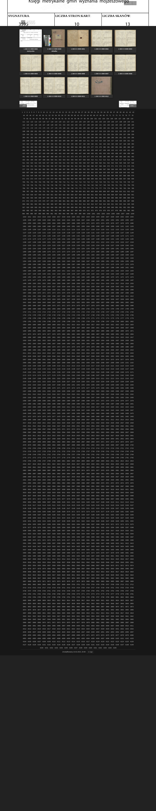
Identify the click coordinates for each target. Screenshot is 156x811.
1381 (29, 267)
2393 (93, 404)
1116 (83, 229)
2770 (24, 458)
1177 (44, 239)
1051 (102, 220)
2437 (83, 410)
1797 (107, 321)
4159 (85, 648)
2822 (53, 464)
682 (64, 179)
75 (123, 115)
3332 (73, 534)
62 (81, 115)
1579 (83, 293)
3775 (102, 594)
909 (64, 204)
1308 (122, 255)
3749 (88, 591)
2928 (122, 477)
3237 (58, 521)
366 (80, 147)
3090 (127, 499)
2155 (53, 372)
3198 (93, 515)
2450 (34, 413)
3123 (63, 505)
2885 (24, 473)
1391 (78, 267)
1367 (73, 264)
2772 (34, 458)
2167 (112, 372)
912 (76, 204)
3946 (39, 619)
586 (60, 169)
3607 (68, 572)
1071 (88, 223)
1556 (83, 290)
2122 (117, 366)
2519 (34, 423)
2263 (132, 385)
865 (112, 198)
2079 (132, 359)
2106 (39, 366)
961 (48, 210)
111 (23, 122)
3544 (97, 562)
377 (92, 147)
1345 (78, 261)
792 (48, 191)
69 (104, 115)
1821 (112, 324)
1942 (29, 343)
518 (124, 160)
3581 (53, 568)
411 (116, 150)
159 (92, 125)
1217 (127, 242)
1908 (88, 337)
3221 (93, 518)
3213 (53, 518)
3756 (122, 591)
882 (68, 201)
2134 (63, 369)
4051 (102, 632)
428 (44, 153)
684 (72, 179)
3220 (88, 518)
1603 (88, 296)
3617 (117, 572)
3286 (73, 527)
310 (84, 141)
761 (40, 188)
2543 (39, 426)
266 (48, 137)
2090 (73, 363)
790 (40, 191)
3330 (63, 534)
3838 (73, 603)
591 (80, 169)
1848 (132, 328)
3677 (73, 581)
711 (68, 182)
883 (72, 201)
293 (128, 137)
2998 (127, 486)
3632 (78, 575)
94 (72, 119)
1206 (73, 242)
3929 (68, 616)
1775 (112, 318)
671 (23, 179)
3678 (78, 581)
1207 (78, 242)
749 (108, 185)
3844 (102, 603)
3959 (102, 619)
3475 (97, 553)
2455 (58, 413)
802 (88, 191)
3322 (24, 534)
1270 (49, 252)
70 (107, 115)
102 (99, 119)
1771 (93, 318)
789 (36, 191)
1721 (78, 312)
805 (100, 191)
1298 (73, 255)
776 (96, 188)
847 (44, 198)
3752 (102, 591)
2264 (24, 388)
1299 (78, 255)
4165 (114, 648)
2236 (112, 381)
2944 (88, 480)
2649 (107, 439)
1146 (117, 233)
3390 (132, 540)
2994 (107, 486)
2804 (78, 461)
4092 (78, 638)
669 (128, 176)
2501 (58, 420)
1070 (83, 223)
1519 (127, 283)
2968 (93, 483)
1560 (102, 290)
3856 (49, 607)
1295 (58, 255)
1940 (132, 340)
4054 (117, 632)
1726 (102, 312)
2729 (49, 451)
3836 (63, 603)
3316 (107, 530)
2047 (88, 356)
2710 (68, 448)
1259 (107, 248)
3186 (34, 515)
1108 (44, 229)
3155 (107, 508)
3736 (24, 591)
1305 (107, 255)
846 (40, 198)
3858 (58, 607)
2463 (97, 413)
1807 (44, 324)
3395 (44, 543)
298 (36, 141)
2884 (132, 470)
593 (88, 169)
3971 (49, 622)
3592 (107, 568)
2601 (97, 432)
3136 (127, 505)
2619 (73, 435)
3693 (39, 584)
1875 (39, 334)
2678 (24, 445)
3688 (127, 581)
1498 (24, 283)
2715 (93, 448)
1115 (78, 229)
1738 (49, 315)
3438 (29, 550)
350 (132, 144)
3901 (44, 613)
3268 (97, 524)
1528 (58, 286)
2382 (39, 404)
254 (112, 134)
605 (23, 172)
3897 (24, 613)
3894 (122, 610)
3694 (44, 584)
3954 (78, 619)
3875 (29, 610)
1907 (83, 337)
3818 (88, 600)
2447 (132, 410)
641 (128, 172)
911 (72, 204)
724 (120, 182)
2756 (68, 454)
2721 (122, 448)
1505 (58, 283)
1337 (39, 261)
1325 (93, 258)
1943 (34, 343)
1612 (132, 296)
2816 (24, 464)
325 (32, 144)
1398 (112, 267)
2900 (97, 473)
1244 (34, 248)
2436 (78, 410)
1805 (34, 324)
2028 (107, 353)
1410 (58, 271)
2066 (68, 359)
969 (80, 210)
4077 (117, 635)
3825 (122, 600)
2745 (127, 451)
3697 (58, 584)
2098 (112, 363)
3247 (107, 521)
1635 (107, 299)
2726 (34, 451)
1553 (68, 290)
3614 (102, 572)
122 (68, 122)
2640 (63, 439)
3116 (29, 505)
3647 (39, 578)
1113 (68, 229)
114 (36, 122)
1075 (107, 223)
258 (128, 134)
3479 (117, 553)
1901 (53, 337)
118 (52, 122)
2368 (83, 401)
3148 (73, 508)
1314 (39, 258)
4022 (73, 629)
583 (48, 169)
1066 (63, 223)
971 (88, 210)
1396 (102, 267)
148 (48, 125)
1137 (73, 233)
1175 (34, 239)
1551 (58, 290)
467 (48, 157)
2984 (58, 486)
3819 (93, 600)
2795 (34, 461)
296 (28, 141)
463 (32, 157)
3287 (78, 527)
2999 (132, 486)
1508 (73, 283)
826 (72, 195)
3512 (53, 559)
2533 (102, 423)
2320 (73, 394)
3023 (24, 492)
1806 (39, 324)
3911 (93, 613)
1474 (132, 277)
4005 (102, 626)
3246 (102, 521)
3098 (53, 502)
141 (132, 122)
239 (52, 134)
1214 (112, 242)
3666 (132, 578)
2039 (49, 356)
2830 (93, 464)
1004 (108, 214)
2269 (49, 388)
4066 (63, 635)
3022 (132, 489)
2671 (102, 442)
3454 (107, 550)
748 (104, 185)
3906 (68, 613)
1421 (112, 271)
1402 (132, 267)
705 (44, 182)
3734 (127, 588)
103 (103, 119)
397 (60, 150)
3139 (29, 508)
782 (120, 188)
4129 (34, 645)
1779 (132, 318)
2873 (78, 470)
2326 (102, 394)
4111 (58, 641)
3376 (63, 540)
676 (40, 179)
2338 (49, 397)
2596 (73, 432)
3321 (132, 530)
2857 (112, 467)
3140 (34, 508)
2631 (132, 435)
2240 (132, 381)
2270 (53, 388)
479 (96, 157)
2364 (63, 401)
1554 (73, 290)
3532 (39, 562)
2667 (83, 442)
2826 (73, 464)
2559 (117, 426)
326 (36, 144)
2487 (102, 416)
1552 (63, 290)
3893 (117, 610)
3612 (93, 572)
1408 (49, 271)
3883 (68, 610)
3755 (117, 591)
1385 (49, 267)
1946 (49, 343)
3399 (63, 543)
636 (108, 172)
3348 (39, 537)
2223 (49, 381)
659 (88, 176)
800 (80, 191)
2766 (117, 454)
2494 (24, 420)
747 (100, 185)
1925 (58, 340)
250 (96, 134)
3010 (73, 489)
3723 (73, 588)
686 (80, 179)
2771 (29, 458)
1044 (68, 220)
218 (100, 131)
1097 (102, 226)
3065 (117, 496)
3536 (58, 562)
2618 (68, 435)
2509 (97, 420)
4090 (68, 638)
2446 (127, 410)
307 (72, 141)
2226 (63, 381)
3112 (122, 502)
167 (124, 125)
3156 (112, 508)
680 (56, 179)
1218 (132, 242)
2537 (122, 423)
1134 (58, 233)
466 (44, 157)
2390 (78, 404)
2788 (112, 458)
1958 (107, 343)
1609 (117, 296)
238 (48, 134)
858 (84, 198)
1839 (88, 328)
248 (88, 134)
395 (52, 150)
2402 (24, 407)
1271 (53, 252)
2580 (107, 429)
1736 (39, 315)
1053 (112, 220)
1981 (102, 347)
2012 (29, 353)
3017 (107, 489)
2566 (39, 429)
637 (112, 172)
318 (116, 141)
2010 (132, 350)
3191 (58, 515)
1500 (34, 283)
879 (56, 201)
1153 (39, 236)
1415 (83, 271)
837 (116, 195)
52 (49, 115)
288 (108, 137)
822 (56, 195)
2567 (44, 429)
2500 (53, 420)
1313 (34, 258)
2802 (68, 461)
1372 (97, 264)
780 (112, 188)
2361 (49, 401)
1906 (78, 337)
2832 (102, 464)
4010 (127, 626)
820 (48, 195)
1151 (29, 236)
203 (44, 131)
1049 (93, 220)
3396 (49, 543)
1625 (58, 299)
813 (132, 191)
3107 (97, 502)
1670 (53, 305)
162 (104, 125)
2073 (102, 359)
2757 (73, 454)
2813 (122, 461)
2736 (83, 451)
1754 (122, 315)
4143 (102, 645)
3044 (127, 492)
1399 (117, 267)
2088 (63, 363)
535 (80, 163)
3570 (112, 565)
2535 (112, 423)
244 (72, 134)
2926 (112, 477)
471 (64, 157)
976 (108, 210)
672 (28, 179)
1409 (53, 271)
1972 (58, 347)
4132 (49, 645)
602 (124, 169)
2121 (112, 366)
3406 (97, 543)
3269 (102, 524)
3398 (58, 543)
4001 (83, 626)
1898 (39, 337)
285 (96, 137)
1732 (132, 312)
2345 (83, 397)
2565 (34, 429)
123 (72, 122)
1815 (83, 324)
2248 (58, 385)
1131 (44, 233)
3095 (39, 502)
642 (132, 172)
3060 (93, 496)
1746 (83, 315)
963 (56, 210)
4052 (107, 632)
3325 (39, 534)
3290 (93, 527)
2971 (107, 483)
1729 (117, 312)
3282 (53, 527)
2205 (73, 378)
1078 (122, 223)
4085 (44, 638)
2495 (29, 420)
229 (23, 134)
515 (112, 160)
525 (40, 163)
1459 (63, 277)
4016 (44, 629)
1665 (29, 305)
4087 (53, 638)
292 (124, 137)
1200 (44, 242)
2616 (58, 435)
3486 (39, 556)
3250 (122, 521)
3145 (58, 508)
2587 (29, 432)
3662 (112, 578)
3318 (117, 530)
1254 (83, 248)
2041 (58, 356)
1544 (24, 290)
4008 (117, 626)
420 (124, 150)
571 (112, 166)
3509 (39, 559)
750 (112, 185)
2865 (39, 470)
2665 (73, 442)
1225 (53, 245)
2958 (44, 483)
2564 (29, 429)
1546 (34, 290)
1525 (44, 286)
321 (128, 141)
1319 (63, 258)
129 (84, 122)
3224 (107, 518)
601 (120, 169)
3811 (53, 600)
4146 (117, 645)
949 (112, 207)
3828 (24, 603)
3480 (122, 553)
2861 (132, 467)
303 (56, 141)
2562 (132, 426)
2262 (127, 385)
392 (40, 150)
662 (100, 176)
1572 (49, 293)
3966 (24, 622)
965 (64, 210)
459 (128, 153)
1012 (34, 217)
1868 (117, 331)
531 (64, 163)
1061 (39, 223)
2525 (63, 423)
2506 (83, 420)
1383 (39, 267)
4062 (44, 635)
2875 (88, 470)
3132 (107, 505)
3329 (58, 534)
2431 (53, 410)
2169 (122, 372)
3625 (44, 575)
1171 (127, 236)
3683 (102, 581)
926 (132, 204)
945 (96, 207)
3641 (122, 575)
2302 (97, 391)
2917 (68, 477)
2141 (97, 369)
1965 (29, 347)
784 (128, 188)
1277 (83, 252)
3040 (107, 492)
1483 (63, 280)
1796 (102, 321)
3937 (107, 616)
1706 (117, 309)
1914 (117, 337)
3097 (49, 502)
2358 (34, 401)
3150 (83, 508)
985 (27, 214)
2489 (112, 416)
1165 (97, 236)
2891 (53, 473)
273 (76, 137)
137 (116, 122)
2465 (107, 413)
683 (68, 179)
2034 (24, 356)
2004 (102, 350)
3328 (53, 534)
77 (129, 115)
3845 (107, 603)
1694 (58, 309)
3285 (68, 527)
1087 (53, 226)
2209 (93, 378)
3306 (58, 530)
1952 (78, 343)
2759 (83, 454)
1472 (122, 277)
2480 (68, 416)
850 (56, 198)
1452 (29, 277)
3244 (93, 521)
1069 (78, 223)
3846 (112, 603)
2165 (102, 372)
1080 (132, 223)
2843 (44, 467)
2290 (39, 391)
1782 (34, 321)
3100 (63, 502)
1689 (34, 309)
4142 (97, 645)
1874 (34, 334)
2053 (117, 356)
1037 (34, 220)
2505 (78, 420)
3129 (93, 505)
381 (108, 147)
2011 (24, 353)
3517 (78, 559)
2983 (53, 486)
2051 (107, 356)
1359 (34, 264)
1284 (117, 252)
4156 (71, 648)
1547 (39, 290)
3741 (49, 591)
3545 (102, 562)
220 (108, 131)
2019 (63, 353)
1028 (112, 217)
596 (100, 169)
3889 (97, 610)
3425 (78, 546)
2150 (29, 372)
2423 (127, 407)
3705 (97, 584)
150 (56, 125)
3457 (122, 550)
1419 (102, 271)
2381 (34, 404)
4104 (24, 641)
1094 (88, 226)
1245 (39, 248)
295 (23, 141)
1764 (58, 318)
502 (60, 160)
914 (84, 204)
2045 (78, 356)
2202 (58, 378)
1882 (73, 334)
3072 (39, 499)
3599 (29, 572)
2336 (39, 397)
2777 (58, 458)
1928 (73, 340)
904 (44, 204)
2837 (127, 464)
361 (64, 147)
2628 (117, 435)
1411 (63, 271)
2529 (83, 423)
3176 (97, 511)
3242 (83, 521)
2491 (122, 416)
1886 (93, 334)
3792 (73, 597)
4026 (93, 629)
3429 (97, 546)
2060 (39, 359)
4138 (78, 645)
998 (80, 214)
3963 (122, 619)
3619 (127, 572)
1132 (49, 233)
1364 (58, 264)
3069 (24, 499)
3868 (107, 607)
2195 (24, 378)
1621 (39, 299)
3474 (93, 553)
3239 (68, 521)
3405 (93, 543)
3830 (34, 603)
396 (56, 150)
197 (132, 128)
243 (68, 134)
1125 (127, 229)
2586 (24, 432)
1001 (93, 214)
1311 (24, 258)
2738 (93, 451)
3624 (39, 575)
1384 (44, 267)
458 (124, 153)
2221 (39, 381)
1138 (78, 233)
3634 (88, 575)
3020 (122, 489)
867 (120, 198)
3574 (132, 565)
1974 (68, 347)
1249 (58, 248)
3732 (117, 588)
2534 (107, 423)
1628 (73, 299)
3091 (132, 499)
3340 (112, 534)
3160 (132, 508)
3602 (44, 572)
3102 (73, 502)
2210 (97, 378)
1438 (83, 274)
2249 (63, 385)
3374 (53, 540)
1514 (102, 283)
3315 (102, 530)
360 (60, 147)
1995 (58, 350)
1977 (83, 347)
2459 (78, 413)
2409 (58, 407)
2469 (127, 413)
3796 (93, 597)
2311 (29, 394)
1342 (63, 261)
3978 (83, 622)
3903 (53, 613)
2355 (132, 397)
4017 (49, 629)
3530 (29, 562)
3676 (68, 581)
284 (92, 137)
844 (32, 198)
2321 (78, 394)
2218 (24, 381)
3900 (39, 613)
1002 (98, 214)
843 (28, 198)
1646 (49, 302)
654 (68, 176)
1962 (127, 343)
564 (84, 166)
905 (48, 204)
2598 (83, 432)
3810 (49, 600)
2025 (93, 353)
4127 (24, 645)
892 (108, 201)
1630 (83, 299)
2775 (49, 458)
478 (92, 157)
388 (23, 150)
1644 (39, 302)
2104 (29, 366)
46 (30, 115)
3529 (24, 562)
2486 (97, 416)
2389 (73, 404)
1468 (102, 277)
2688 (73, 445)
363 (72, 147)
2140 (93, 369)
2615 (53, 435)
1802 (132, 321)
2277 (88, 388)
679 (52, 179)
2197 (34, 378)
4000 (78, 626)
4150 (41, 648)
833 (100, 195)
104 (107, 119)
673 (32, 179)
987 (35, 214)
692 (104, 179)
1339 (49, 261)
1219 (24, 245)
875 (40, 201)
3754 (112, 591)
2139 (88, 369)
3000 (24, 489)
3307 (63, 530)
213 (84, 131)
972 (92, 210)
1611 (127, 296)
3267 (93, 524)
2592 (53, 432)
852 (60, 198)
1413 (73, 271)
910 (68, 204)
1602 (83, 296)
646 (36, 176)
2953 (132, 480)
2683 (49, 445)
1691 (44, 309)
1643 (34, 302)
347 (120, 144)
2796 (39, 461)
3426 (83, 546)
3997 (63, 626)
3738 (34, 591)
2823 (58, 464)
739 (68, 185)
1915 (122, 337)
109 (128, 119)
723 (116, 182)
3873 (132, 607)
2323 (88, 394)
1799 (117, 321)
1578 (78, 293)
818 (40, 195)
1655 (93, 302)
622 (52, 172)
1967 (39, 347)
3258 (49, 524)
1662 (127, 302)
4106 (34, 641)
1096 (97, 226)
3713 (24, 588)
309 (80, 141)
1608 (112, 296)
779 (108, 188)
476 (84, 157)
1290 (34, 255)
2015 (44, 353)
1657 (102, 302)
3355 (73, 537)
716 (88, 182)
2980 (39, 486)
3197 (88, 515)
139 (124, 122)
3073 (44, 499)
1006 (117, 214)
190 (104, 128)
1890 (112, 334)
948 (108, 207)
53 (53, 115)
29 (88, 112)
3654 (73, 578)
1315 (44, 258)
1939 (127, 340)
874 (36, 201)
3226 (117, 518)
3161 (24, 511)
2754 (58, 454)
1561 (107, 290)
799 (76, 191)
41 (127, 112)
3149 (78, 508)
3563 (78, 565)
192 (112, 128)
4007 (112, 626)
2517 (24, 423)
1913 (112, 337)
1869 (122, 331)
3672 (49, 581)
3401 (73, 543)
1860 (78, 331)
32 (98, 112)
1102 (127, 226)
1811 (63, 324)
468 (52, 157)
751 (116, 185)
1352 (112, 261)
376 (88, 147)
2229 (78, 381)
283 (88, 137)
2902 (107, 473)
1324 (88, 258)
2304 (107, 391)
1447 (127, 274)
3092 (24, 502)
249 (92, 134)
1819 (102, 324)
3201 (107, 515)
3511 (49, 559)
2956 (34, 483)
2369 (88, 401)
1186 (88, 239)
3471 (78, 553)
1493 (112, 280)
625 (64, 172)
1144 (107, 233)
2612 (39, 435)
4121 (107, 641)
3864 (88, 607)
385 (124, 147)
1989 (29, 350)
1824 (127, 324)
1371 (93, 264)
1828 (34, 328)
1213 (107, 242)
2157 (63, 372)
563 (80, 166)
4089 (63, 638)
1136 (68, 233)
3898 (29, 613)
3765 (53, 594)
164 (112, 125)
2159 (73, 372)
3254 (29, 524)
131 (92, 122)
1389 (68, 267)
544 (116, 163)
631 (88, 172)
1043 (63, 220)
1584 (107, 293)
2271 (58, 388)
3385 (107, 540)
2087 (58, 363)
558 (60, 166)
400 (72, 150)
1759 (34, 318)
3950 (58, 619)
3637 (102, 575)
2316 (53, 394)
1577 (73, 293)
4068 (73, 635)
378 (96, 147)
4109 (49, 641)
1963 (132, 343)
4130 (39, 645)
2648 (102, 439)
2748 (29, 454)
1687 (24, 309)
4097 (102, 638)
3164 (39, 511)
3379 (78, 540)
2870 (63, 470)
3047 (29, 496)
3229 (132, 518)
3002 (34, 489)
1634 (102, 299)
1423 (122, 271)
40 (124, 112)
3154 (102, 508)
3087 (112, 499)
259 (132, 134)
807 (108, 191)
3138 (24, 508)
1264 (132, 248)
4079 (127, 635)
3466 (53, 553)
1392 (83, 267)
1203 (58, 242)
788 (32, 191)
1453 (34, 277)
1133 (53, 233)
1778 (127, 318)
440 (52, 153)
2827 (78, 464)
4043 (63, 632)
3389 (127, 540)
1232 (88, 245)
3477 (107, 553)
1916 (127, 337)
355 (40, 147)
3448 (78, 550)
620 (44, 172)
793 (52, 191)
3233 (39, 521)
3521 (97, 559)
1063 (49, 223)
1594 (44, 296)
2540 (24, 426)
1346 (83, 261)
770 (76, 188)
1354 (122, 261)
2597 (78, 432)
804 (96, 191)
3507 (29, 559)
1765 (63, 318)
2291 (44, 391)
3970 (44, 622)
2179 (58, 375)
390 (32, 150)
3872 (127, 607)
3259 (53, 524)
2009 (127, 350)
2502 (63, 420)
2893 (63, 473)
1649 (63, 302)
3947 (44, 619)
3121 (53, 505)
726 (128, 182)
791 (44, 191)
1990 (34, 350)
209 (68, 131)
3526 (122, 559)
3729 (102, 588)
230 (28, 134)
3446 (68, 550)
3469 (68, 553)
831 (92, 195)
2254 (88, 385)
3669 (34, 581)
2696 (112, 445)
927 (23, 207)
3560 (63, 565)
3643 (132, 575)
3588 (88, 568)
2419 (107, 407)
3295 (117, 527)
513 (104, 160)
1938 (122, 340)
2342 (68, 397)
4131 (44, 645)
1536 (97, 286)
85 (43, 119)
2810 (107, 461)
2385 (53, 404)
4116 (83, 641)
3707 (107, 584)
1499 (29, 283)
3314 (97, 530)
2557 (107, 426)
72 (113, 115)
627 (72, 172)
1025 (97, 217)
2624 (97, 435)
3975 (68, 622)
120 (60, 122)
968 (76, 210)
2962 (63, 483)
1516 (112, 283)
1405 (34, 271)
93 (69, 119)
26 (79, 112)
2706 (49, 448)
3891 (107, 610)
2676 (127, 442)
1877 (49, 334)
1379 (132, 264)
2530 (88, 423)
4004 (97, 626)
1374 (107, 264)
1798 (112, 321)
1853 (44, 331)
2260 (117, 385)
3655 (78, 578)
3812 (58, 600)
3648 (44, 578)
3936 (102, 616)
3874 (24, 610)
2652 (122, 439)
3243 (88, 521)
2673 (112, 442)
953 (128, 207)
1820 (107, 324)
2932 (29, 480)
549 (23, 166)
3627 (53, 575)
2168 (117, 372)
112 (28, 122)
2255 (93, 385)
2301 (93, 391)
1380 (24, 267)
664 (108, 176)
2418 (102, 407)
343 (104, 144)
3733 (122, 588)
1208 (83, 242)
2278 (93, 388)
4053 (112, 632)
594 (92, 169)
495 (32, 160)
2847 (63, 467)
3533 (44, 562)
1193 (122, 239)
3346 (29, 537)
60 (75, 115)
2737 (88, 451)
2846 (58, 467)
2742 (112, 451)
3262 (68, 524)
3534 (49, 562)
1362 (49, 264)
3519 (88, 559)
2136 (73, 369)
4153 (56, 648)
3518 (83, 559)
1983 (112, 347)
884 (76, 201)
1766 (68, 318)
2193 (127, 375)
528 (52, 163)
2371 (97, 401)
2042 (63, 356)
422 (132, 150)
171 (28, 128)
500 (52, 160)
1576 (68, 293)
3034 (78, 492)
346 (116, 144)
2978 (29, 486)
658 (84, 176)
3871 (122, 607)
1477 (34, 280)
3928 (63, 616)
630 (84, 172)
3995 (53, 626)
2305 (112, 391)
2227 (68, 381)
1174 (29, 239)
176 (48, 128)
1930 (83, 340)
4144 (107, 645)
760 (36, 188)
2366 (73, 401)
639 (120, 172)
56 (62, 115)
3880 (53, 610)
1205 (68, 242)
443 (64, 153)
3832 (44, 603)
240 (56, 134)
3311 (83, 530)
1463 (83, 277)
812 (128, 191)
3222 (97, 518)
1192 (117, 239)
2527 (73, 423)
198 (23, 131)
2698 (122, 445)
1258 (102, 248)
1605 (97, 296)
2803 (73, 461)
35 (108, 112)
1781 (29, 321)
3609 (78, 572)
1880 (63, 334)
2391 (83, 404)
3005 (49, 489)
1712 (34, 312)
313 (96, 141)
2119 (102, 366)
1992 (44, 350)
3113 (127, 502)
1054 (117, 220)
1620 (34, 299)
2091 (78, 363)
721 (108, 182)
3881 (58, 610)
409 (108, 150)
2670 (97, 442)
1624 (53, 299)
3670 (39, 581)
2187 (97, 375)
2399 (122, 404)
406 (96, 150)
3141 (39, 508)
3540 (78, 562)
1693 (53, 309)
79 (24, 119)
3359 (93, 537)
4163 (105, 648)
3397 (53, 543)
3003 (39, 489)
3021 (127, 489)
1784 (44, 321)
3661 (107, 578)
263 (36, 137)
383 (116, 147)
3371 (39, 540)
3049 (39, 496)
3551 (132, 562)
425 (32, 153)
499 (48, 160)
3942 (132, 616)
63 (84, 115)
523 (32, 163)
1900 (49, 337)
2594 (63, 432)
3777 (112, 594)
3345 (24, 537)
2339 (53, 397)
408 (104, 150)
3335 (88, 534)
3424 (73, 546)
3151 (88, 508)
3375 (58, 540)
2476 (49, 416)
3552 (24, 565)
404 (88, 150)
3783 (29, 597)
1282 (107, 252)
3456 (117, 550)
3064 (112, 496)
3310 (78, 530)
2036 (34, 356)
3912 (97, 613)
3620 (132, 572)
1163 (88, 236)
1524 (39, 286)
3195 (78, 515)
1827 (29, 328)
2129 (39, 369)
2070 (88, 359)
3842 (93, 603)
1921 (39, 340)
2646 (93, 439)
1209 (88, 242)
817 (36, 195)
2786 (102, 458)
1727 (107, 312)
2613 (44, 435)
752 (120, 185)
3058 (83, 496)
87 (49, 119)
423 (23, 153)
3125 (73, 505)
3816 (78, 600)
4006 (107, 626)
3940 (122, 616)
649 (48, 176)
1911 (102, 337)
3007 (58, 489)
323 (23, 144)
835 (108, 195)
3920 (24, 616)
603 (128, 169)
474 (76, 157)
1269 (44, 252)
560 (68, 166)
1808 (49, 324)
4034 (132, 629)
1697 (73, 309)
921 (112, 204)
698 (128, 179)
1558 (93, 290)
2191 (117, 375)
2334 (29, 397)
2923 (97, 477)
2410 (63, 407)
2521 (44, 423)
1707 (122, 309)
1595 (49, 296)
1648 (58, 302)
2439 (93, 410)
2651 (117, 439)
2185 (88, 375)
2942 (78, 480)
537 (88, 163)
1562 (112, 290)
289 (112, 137)
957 (32, 210)
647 (40, 176)
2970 (102, 483)
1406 (39, 271)
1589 (132, 293)
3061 (97, 496)
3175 (93, 511)
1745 (78, 315)
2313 (39, 394)
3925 (49, 616)
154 (72, 125)
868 (124, 198)
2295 (63, 391)
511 (96, 160)
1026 (102, 217)
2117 (93, 366)
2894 (68, 473)
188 (96, 128)
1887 (97, 334)
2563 (24, 429)
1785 (49, 321)
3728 (97, 588)
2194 (132, 375)
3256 (39, 524)
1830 (44, 328)
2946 (97, 480)
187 (92, 128)
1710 (24, 312)
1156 (53, 236)
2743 (117, 451)
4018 (53, 629)
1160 (73, 236)
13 (53, 112)
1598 (63, 296)
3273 (122, 524)
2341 (63, 397)
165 (116, 125)
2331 (127, 394)
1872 (24, 334)
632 (92, 172)
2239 (127, 381)
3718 (49, 588)
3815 (73, 600)
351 (23, 147)
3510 (44, 559)
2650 (112, 439)
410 (112, 150)
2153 (44, 372)
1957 (102, 343)
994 (64, 214)
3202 (112, 515)
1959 (112, 343)
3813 (63, 600)
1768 (78, 318)
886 (84, 201)
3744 (63, 591)
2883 (127, 470)
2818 (34, 464)
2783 (88, 458)
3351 (53, 537)
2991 (93, 486)
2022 (78, 353)
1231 (83, 245)
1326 (97, 258)
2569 (53, 429)
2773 (39, 458)
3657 (88, 578)
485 (104, 157)
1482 (58, 280)
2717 (102, 448)
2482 (78, 416)
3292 (102, 527)
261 (28, 137)
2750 (39, 454)
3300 (29, 530)
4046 (78, 632)
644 (28, 176)
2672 (107, 442)
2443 (112, 410)
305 (64, 141)
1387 (58, 267)
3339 (107, 534)
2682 (44, 445)
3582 (58, 568)
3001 (29, 489)
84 (40, 119)
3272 (117, 524)
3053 (58, 496)
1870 (127, 331)
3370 (34, 540)
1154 (44, 236)
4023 (78, 629)
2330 (122, 394)
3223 (102, 518)
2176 (44, 375)
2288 (29, 391)
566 (92, 166)
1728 (112, 312)
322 (132, 141)
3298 (132, 527)
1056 (127, 220)
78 (132, 115)
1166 (102, 236)
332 (60, 144)
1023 (88, 217)
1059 (29, 223)
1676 (83, 305)
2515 (127, 420)
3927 (58, 616)
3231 (29, 521)
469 (56, 157)
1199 (39, 242)
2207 (83, 378)
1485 (73, 280)
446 (76, 153)
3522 (102, 559)
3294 (112, 527)
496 (36, 160)
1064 (53, 223)
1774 (107, 318)
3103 (78, 502)
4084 (39, 638)
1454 (39, 277)
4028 (102, 629)
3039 (102, 492)
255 (116, 134)
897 (128, 201)
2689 (78, 445)
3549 (122, 562)
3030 (58, 492)
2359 (39, 401)
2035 (29, 356)
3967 (29, 622)
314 (100, 141)
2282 (112, 388)
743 (84, 185)
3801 (117, 597)
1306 (112, 255)
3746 (73, 591)
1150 (24, 236)
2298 (78, 391)
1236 (107, 245)
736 (56, 185)
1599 (68, 296)
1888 (102, 334)
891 (104, 201)
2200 (49, 378)
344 (108, 144)
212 (80, 131)
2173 (29, 375)
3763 (44, 594)
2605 (117, 432)
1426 (24, 274)
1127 (24, 233)
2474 (39, 416)
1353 (117, 261)
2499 (49, 420)
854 (68, 198)
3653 (68, 578)
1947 (53, 343)
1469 (107, 277)
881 (64, 201)
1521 (24, 286)
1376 (117, 264)
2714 (88, 448)
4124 (122, 641)
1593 (39, 296)
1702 (97, 309)
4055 (122, 632)
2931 (24, 480)
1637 (117, 299)
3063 (107, 496)
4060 (34, 635)
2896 (78, 473)
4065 (58, 635)
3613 (97, 572)
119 (56, 122)
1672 (63, 305)
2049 (97, 356)
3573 (127, 565)
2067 (73, 359)
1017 (58, 217)
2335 (34, 397)
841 (132, 195)
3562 (73, 565)
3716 (39, 588)
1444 (112, 274)
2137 (78, 369)
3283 (58, 527)
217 (96, 131)
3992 (39, 626)
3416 (34, 546)
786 (23, 191)
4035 (24, 632)
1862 (88, 331)
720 (104, 182)
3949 (53, 619)
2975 (127, 483)
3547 (112, 562)
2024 (88, 353)
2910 (34, 477)
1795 (97, 321)
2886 (29, 473)
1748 (93, 315)
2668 (88, 442)
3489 (53, 556)
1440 (93, 274)
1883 (78, 334)
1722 (83, 312)
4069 (78, 635)
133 (100, 122)
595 (96, 169)
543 (112, 163)
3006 (53, 489)
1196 (24, 242)
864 (108, 198)
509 (88, 160)
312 (92, 141)
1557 (88, 290)
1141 (93, 233)
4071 (88, 635)
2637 (49, 439)
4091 (73, 638)
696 (120, 179)
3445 (63, 550)
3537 (63, 562)
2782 (83, 458)
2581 (112, 429)
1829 (39, 328)
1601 (78, 296)
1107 (39, 229)
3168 (58, 511)
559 (64, 166)
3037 (93, 492)
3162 (29, 511)
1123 (117, 229)
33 (101, 112)
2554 (93, 426)
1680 (102, 305)
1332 (127, 258)
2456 (63, 413)
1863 (93, 331)
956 (28, 210)
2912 (44, 477)
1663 (132, 302)
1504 (53, 283)
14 (57, 112)
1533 (83, 286)
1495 (122, 280)
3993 (44, 626)
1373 (102, 264)
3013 (88, 489)
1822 (117, 324)
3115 (24, 505)
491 (128, 157)
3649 (49, 578)
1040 (49, 220)
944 (92, 207)
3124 (68, 505)
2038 (44, 356)
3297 (127, 527)
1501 (39, 283)
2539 (132, 423)
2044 (73, 356)
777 (100, 188)
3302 (39, 530)
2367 (78, 401)
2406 (44, 407)
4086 (49, 638)
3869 (112, 607)
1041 (53, 220)
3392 (29, 543)
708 (56, 182)
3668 (29, 581)
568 (100, 166)
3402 (78, 543)
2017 (53, 353)
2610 (29, 435)
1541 (122, 286)
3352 (58, 537)
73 (116, 115)
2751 (44, 454)
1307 (117, 255)
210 (72, 131)
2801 (63, 461)
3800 (112, 597)
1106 (34, 229)
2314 (44, 394)
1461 (73, 277)
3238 (63, 521)
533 (72, 163)
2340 (58, 397)
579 (32, 169)
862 (100, 198)
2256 (97, 385)
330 (52, 144)
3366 (127, 537)
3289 (88, 527)
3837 (68, 603)
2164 (97, 372)
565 (88, 166)
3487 (44, 556)
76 (126, 115)
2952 (127, 480)
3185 (29, 515)
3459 (132, 550)
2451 (39, 413)
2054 (122, 356)
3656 (83, 578)
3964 (127, 619)
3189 (49, 515)
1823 (122, 324)
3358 (88, 537)
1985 (122, 347)
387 (132, 147)
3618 (122, 572)
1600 (73, 296)
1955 (93, 343)
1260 (112, 248)
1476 (29, 280)
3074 (49, 499)
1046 (78, 220)
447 (80, 153)
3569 (107, 565)
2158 (68, 372)
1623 (49, 299)
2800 (58, 461)
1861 (83, 331)
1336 (34, 261)
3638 (107, 575)
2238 (122, 381)
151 (60, 125)
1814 (78, 324)
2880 (112, 470)
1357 (24, 264)
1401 (127, 267)
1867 (112, 331)
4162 (100, 648)
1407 (44, 271)
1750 (102, 315)
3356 (78, 537)
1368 (78, 264)
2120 (107, 366)
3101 (68, 502)
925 (128, 204)
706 (48, 182)
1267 (34, 252)
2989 (83, 486)
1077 (117, 223)
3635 (93, 575)
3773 (93, 594)
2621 (83, 435)
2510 (102, 420)
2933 (34, 480)
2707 (53, 448)
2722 (127, 448)
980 (120, 210)
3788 (53, 597)
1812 (68, 324)
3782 (24, 597)
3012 (83, 489)
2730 (53, 451)
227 (128, 131)
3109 (107, 502)
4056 (127, 632)
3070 (29, 499)
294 (132, 137)
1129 (34, 233)
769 (72, 188)
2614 (49, 435)
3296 (122, 527)
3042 (117, 492)
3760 (29, 594)
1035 (24, 220)
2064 (58, 359)
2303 (102, 391)
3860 (68, 607)
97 (81, 119)
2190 (112, 375)
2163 (93, 372)
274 (80, 137)
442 (60, 153)
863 (104, 198)
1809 (53, 324)
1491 (102, 280)
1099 (112, 226)
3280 (44, 527)
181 (68, 128)
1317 (53, 258)
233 (40, 134)
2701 (24, 448)
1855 (53, 331)
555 (48, 166)
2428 (39, 410)
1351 (107, 261)
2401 (132, 404)
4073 (97, 635)
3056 (73, 496)
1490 (97, 280)
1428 (34, 274)
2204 (68, 378)
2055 (127, 356)
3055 (68, 496)
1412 (68, 271)
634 (100, 172)
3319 (122, 530)
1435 (68, 274)
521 (23, 163)
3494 (78, 556)
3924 (44, 616)
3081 (83, 499)
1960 (117, 343)
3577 (34, 568)
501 (56, 160)
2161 (83, 372)
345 (112, 144)
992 (56, 214)
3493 (73, 556)
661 (96, 176)
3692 (34, 584)
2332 (132, 394)
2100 (122, 363)
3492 (68, 556)
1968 (44, 347)
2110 (58, 366)
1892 (122, 334)
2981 (44, 486)
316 (108, 141)
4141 (93, 645)
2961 (58, 483)
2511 (107, 420)
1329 (112, 258)
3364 (117, 537)
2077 (122, 359)
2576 (88, 429)
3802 (122, 597)
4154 (61, 648)
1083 (34, 226)
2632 (24, 439)
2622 (88, 435)
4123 (117, 641)
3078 (68, 499)
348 (124, 144)
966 (68, 210)
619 (40, 172)
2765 (112, 454)
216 (92, 131)
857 (80, 198)
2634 (34, 439)
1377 (122, 264)
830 (88, 195)
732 (40, 185)
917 (96, 204)
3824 (117, 600)
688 (88, 179)
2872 (73, 470)
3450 (88, 550)
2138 (83, 369)
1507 (68, 283)
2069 (83, 359)
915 (88, 204)
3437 (24, 550)
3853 (34, 607)
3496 (88, 556)
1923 (49, 340)
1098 (107, 226)
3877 (39, 610)
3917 (122, 613)
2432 (58, 410)
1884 (83, 334)
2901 (102, 473)
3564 (83, 565)
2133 (58, 369)
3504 (127, 556)
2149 (24, 372)
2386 (58, 404)
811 (124, 191)
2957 (39, 483)
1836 (73, 328)
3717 (44, 588)
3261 (63, 524)
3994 (49, 626)
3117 (34, 505)
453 (104, 153)
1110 (53, 229)
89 (56, 119)
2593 (58, 432)
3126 (78, 505)
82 (34, 119)
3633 (83, 575)
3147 (68, 508)
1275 (73, 252)
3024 (29, 492)
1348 (93, 261)
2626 (107, 435)
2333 (24, 397)
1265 (24, 252)
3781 (132, 594)
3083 (93, 499)
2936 (49, 480)
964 (60, 210)
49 (40, 115)
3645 (29, 578)
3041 (112, 492)
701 (28, 182)
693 (108, 179)
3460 (24, 553)
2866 (44, 470)
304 (60, 141)
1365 (63, 264)
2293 (53, 391)
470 (60, 157)
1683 (117, 305)
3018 (112, 489)
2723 (132, 448)
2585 (132, 429)
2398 (117, 404)
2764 (107, 454)
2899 (93, 473)
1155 (49, 236)
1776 (117, 318)
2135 (68, 369)
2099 (117, 363)
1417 (93, 271)
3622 (29, 575)
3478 (112, 553)
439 (48, 153)
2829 (88, 464)
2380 (29, 404)
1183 (73, 239)
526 (44, 163)
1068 (73, 223)
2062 (49, 359)
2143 (107, 369)
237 (44, 134)
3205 (127, 515)
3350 (49, 537)
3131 (102, 505)
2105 (34, 366)
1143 (102, 233)
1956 (97, 343)
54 (56, 115)
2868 (53, 470)
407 (100, 150)
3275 (132, 524)
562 (76, 166)
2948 (107, 480)
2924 (102, 477)
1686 (132, 305)
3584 (68, 568)
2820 (44, 464)
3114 (132, 502)
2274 (73, 388)
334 (68, 144)
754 (128, 185)
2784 (93, 458)
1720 (73, 312)
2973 (117, 483)
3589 (93, 568)
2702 (29, 448)
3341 (117, 534)
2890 (49, 473)
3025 (34, 492)
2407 (49, 407)
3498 (97, 556)
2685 (58, 445)
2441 (102, 410)
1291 (39, 255)
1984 (117, 347)
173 (36, 128)
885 (80, 201)
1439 (88, 274)
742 (80, 185)
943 (88, 207)
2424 (132, 407)
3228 (127, 518)
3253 (24, 524)
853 (64, 198)
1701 (93, 309)
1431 (49, 274)
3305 (53, 530)
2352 (117, 397)
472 (68, 157)
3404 (88, 543)
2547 (58, 426)
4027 (97, 629)
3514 (63, 559)
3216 (68, 518)
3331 (68, 534)
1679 (97, 305)
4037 (34, 632)
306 (68, 141)
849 (52, 198)
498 (44, 160)
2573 (73, 429)
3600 (34, 572)
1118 (93, 229)
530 (60, 163)
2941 (73, 480)
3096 (44, 502)
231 (32, 134)
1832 (53, 328)
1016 (53, 217)
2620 (78, 435)
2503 (68, 420)
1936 (112, 340)
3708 (112, 584)
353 (32, 147)
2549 (68, 426)
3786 (44, 597)
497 (40, 160)
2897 (83, 473)
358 (52, 147)
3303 (44, 530)
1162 (83, 236)
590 (76, 169)
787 (28, 191)
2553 (88, 426)
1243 (29, 248)
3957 (93, 619)
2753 (53, 454)
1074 (102, 223)
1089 (63, 226)
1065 (58, 223)
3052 (53, 496)
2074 (107, 359)
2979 (34, 486)
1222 (39, 245)
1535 (93, 286)
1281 (102, 252)
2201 (53, 378)
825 (68, 195)
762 (44, 188)
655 (72, 176)
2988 (78, 486)
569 (104, 166)
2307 (122, 391)
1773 (102, 318)
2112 (68, 366)
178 (56, 128)
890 (100, 201)
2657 (34, 442)
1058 (24, 223)
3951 (63, 619)
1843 (107, 328)
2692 (93, 445)
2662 (58, 442)
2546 (53, 426)
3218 (78, 518)
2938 (58, 480)
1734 (29, 315)
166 (120, 125)
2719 (112, 448)
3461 (29, 553)
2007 (117, 350)
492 (132, 157)
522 (28, 163)
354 (36, 147)
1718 (63, 312)
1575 (63, 293)
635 (104, 172)
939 (72, 207)
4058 (24, 635)
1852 (39, 331)
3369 (29, 540)
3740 (44, 591)
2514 (122, 420)
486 (108, 157)
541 (104, 163)
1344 (73, 261)
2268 (44, 388)
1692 (49, 309)
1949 (63, 343)
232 (36, 134)
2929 (127, 477)
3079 (73, 499)
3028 (49, 492)
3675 (63, 581)
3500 (107, 556)
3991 (34, 626)
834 (104, 195)
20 (60, 112)
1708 (127, 309)
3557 (49, 565)
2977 (24, 486)
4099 (112, 638)
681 (60, 179)
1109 (49, 229)
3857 (53, 607)
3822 (107, 600)
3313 (93, 530)
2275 (78, 388)
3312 (88, 530)
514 (108, 160)
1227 (63, 245)
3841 (88, 603)
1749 (97, 315)
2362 (53, 401)
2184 (83, 375)
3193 (68, 515)
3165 (44, 511)
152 (64, 125)
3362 (107, 537)
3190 (53, 515)
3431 (107, 546)
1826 (24, 328)
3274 (127, 524)
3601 (39, 572)
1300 (83, 255)
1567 (24, 293)
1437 (78, 274)
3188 (44, 515)
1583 (102, 293)
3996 (58, 626)
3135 (122, 505)
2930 (132, 477)
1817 (93, 324)
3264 (78, 524)
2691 (88, 445)
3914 (107, 613)
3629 (63, 575)
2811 (112, 461)
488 (116, 157)
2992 (97, 486)
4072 (93, 635)
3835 (58, 603)
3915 (112, 613)
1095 (93, 226)
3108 (102, 502)
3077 (63, 499)
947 (104, 207)
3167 (53, 511)
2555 (97, 426)
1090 (68, 226)
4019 (58, 629)
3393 (34, 543)
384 (120, 147)
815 (28, 195)
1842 (102, 328)
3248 (112, 521)
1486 (78, 280)
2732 (63, 451)
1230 (78, 245)
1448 (132, 274)
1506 (63, 283)
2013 (34, 353)
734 (48, 185)
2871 (68, 470)
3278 (34, 527)
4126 (132, 641)
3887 (88, 610)
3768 (68, 594)
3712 (132, 584)
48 (37, 115)
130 (88, 122)
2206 (78, 378)
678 (48, 179)
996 (72, 214)
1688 (29, 309)
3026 (39, 492)
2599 (88, 432)
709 (60, 182)
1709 (132, 309)
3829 (29, 603)
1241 (132, 245)
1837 (78, 328)
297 (32, 141)
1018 (63, 217)
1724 (93, 312)
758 (32, 188)
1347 (88, 261)
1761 (44, 318)
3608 (73, 572)
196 (128, 128)
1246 (44, 248)
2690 (83, 445)
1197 (29, 242)
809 (116, 191)
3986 (122, 622)
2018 (58, 353)
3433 (117, 546)
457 (120, 153)
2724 (24, 451)
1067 (68, 223)
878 (52, 201)
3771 (83, 594)
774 (88, 188)
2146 (122, 369)
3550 (127, 562)
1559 (97, 290)
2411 (68, 407)
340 (92, 144)
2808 (97, 461)
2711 (73, 448)
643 (23, 176)
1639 (127, 299)
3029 (53, 492)
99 (88, 119)
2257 (102, 385)
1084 (39, 226)
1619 (29, 299)
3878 (44, 610)
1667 (39, 305)
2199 (44, 378)
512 (100, 160)
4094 (88, 638)
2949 (112, 480)
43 (133, 112)
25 (76, 112)
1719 (68, 312)
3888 (93, 610)
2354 (127, 397)
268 (56, 137)
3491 (63, 556)
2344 (78, 397)
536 (84, 163)
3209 (34, 518)
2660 (49, 442)
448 (84, 153)
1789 (68, 321)
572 (116, 166)
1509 (78, 283)
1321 (73, 258)
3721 (63, 588)
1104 (24, 229)
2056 (132, 356)
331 (56, 144)
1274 (68, 252)
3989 (24, 626)
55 (59, 115)
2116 (88, 366)
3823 (112, 600)
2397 (112, 404)
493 (23, 160)
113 (32, 122)
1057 (132, 220)
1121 (107, 229)
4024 (83, 629)
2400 (127, 404)
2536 (117, 423)
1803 (24, 324)
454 (108, 153)
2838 (132, 464)
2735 (78, 451)
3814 (68, 600)
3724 (78, 588)
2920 (83, 477)
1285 (122, 252)
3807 (34, 600)
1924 (53, 340)
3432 (112, 546)
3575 (24, 568)
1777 (122, 318)
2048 (93, 356)
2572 (68, 429)
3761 (34, 594)
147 (44, 125)
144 (32, 125)
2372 (102, 401)
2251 (73, 385)
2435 (73, 410)
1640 (132, 299)
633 (96, 172)
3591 (102, 568)
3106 (93, 502)
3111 (117, 502)
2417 (97, 407)
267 (52, 137)
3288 (83, 527)
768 (68, 188)
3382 (93, 540)
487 (112, 157)
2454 (53, 413)
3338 (102, 534)
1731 (127, 312)
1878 (53, 334)
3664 (122, 578)
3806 (29, 600)
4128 (29, 645)
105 (111, 119)
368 (84, 147)
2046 (83, 356)
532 (68, 163)
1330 (117, 258)
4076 (112, 635)
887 (88, 201)
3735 (132, 588)
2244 (39, 385)
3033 (73, 492)
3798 (102, 597)
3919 (132, 613)
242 (64, 134)
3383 (97, 540)
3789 (58, 597)
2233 (97, 381)
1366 (68, 264)
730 (32, 185)
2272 (63, 388)
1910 (97, 337)
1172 (132, 236)
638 (116, 172)
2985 (63, 486)
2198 (39, 378)
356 (44, 147)
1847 (127, 328)
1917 (132, 337)
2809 (102, 461)
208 (64, 131)
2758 (78, 454)
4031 (117, 629)
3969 (39, 622)
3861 (73, 607)
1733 (24, 315)
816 (32, 195)
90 (59, 119)
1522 (29, 286)
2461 (88, 413)
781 (116, 188)
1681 (107, 305)
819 (44, 195)
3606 (63, 572)
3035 (83, 492)
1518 (122, 283)
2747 (24, 454)
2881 (117, 470)
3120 (49, 505)
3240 (73, 521)
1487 (83, 280)
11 (47, 112)
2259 (112, 385)
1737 (44, 315)
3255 (34, 524)
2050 (102, 356)
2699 (127, 445)
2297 (73, 391)
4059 (29, 635)
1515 (107, 283)
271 (68, 137)
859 (88, 198)
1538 (107, 286)
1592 (34, 296)
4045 (73, 632)
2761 (93, 454)
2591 (49, 432)
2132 (53, 369)
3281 (49, 527)
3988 (132, 622)
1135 (63, 233)
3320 (127, 530)
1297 (68, 255)
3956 (88, 619)
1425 (132, 271)
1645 (44, 302)
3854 (39, 607)
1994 (53, 350)
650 (52, 176)
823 (60, 195)
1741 (63, 315)
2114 (78, 366)
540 (100, 163)
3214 (58, 518)
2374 (112, 401)
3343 (127, 534)
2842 (39, 467)
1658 (107, 302)
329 (48, 144)
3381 (88, 540)
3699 (68, 584)
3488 (49, 556)
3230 (24, 521)
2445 (122, 410)
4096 (97, 638)
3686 (117, 581)
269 (60, 137)
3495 (83, 556)
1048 (88, 220)
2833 (107, 464)
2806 (88, 461)
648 (44, 176)
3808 (39, 600)
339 (88, 144)
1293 (49, 255)
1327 (102, 258)
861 (96, 198)
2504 (73, 420)
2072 (97, 359)
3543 (93, 562)
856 (76, 198)
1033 (127, 217)
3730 (107, 588)
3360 (97, 537)
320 (124, 141)
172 (32, 128)
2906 (127, 473)
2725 (29, 451)
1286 (127, 252)
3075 (53, 499)
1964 (24, 347)
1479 (44, 280)
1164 (93, 236)
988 (39, 214)
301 (48, 141)
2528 (78, 423)
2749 (34, 454)
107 (120, 119)
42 (130, 112)
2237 (117, 381)
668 (124, 176)
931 (40, 207)
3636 (97, 575)
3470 (73, 553)
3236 (53, 521)
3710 (122, 584)
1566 (132, 290)
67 (97, 115)
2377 (127, 401)
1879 (58, 334)
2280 (102, 388)
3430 (102, 546)
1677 (88, 305)
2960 (53, 483)
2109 (53, 366)
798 (72, 191)
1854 (49, 331)
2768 (127, 454)
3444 (58, 550)
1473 (127, 277)
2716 (97, 448)
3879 (49, 610)
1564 (122, 290)
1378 (127, 264)
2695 (107, 445)
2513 (117, 420)
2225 (58, 381)
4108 (44, 641)
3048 (34, 496)
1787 (58, 321)
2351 (112, 397)
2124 (127, 366)
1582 (97, 293)
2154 (49, 372)
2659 (44, 442)
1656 (97, 302)
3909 (83, 613)
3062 (102, 496)
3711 (127, 584)
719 (100, 182)
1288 (24, 255)
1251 (68, 248)
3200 (102, 515)
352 (28, 147)
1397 (107, 267)
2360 (44, 401)
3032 (68, 492)
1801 (127, 321)
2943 (83, 480)
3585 (73, 568)
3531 (34, 562)
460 (132, 153)
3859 (63, 607)
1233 (93, 245)
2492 (127, 416)
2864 (34, 470)
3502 (117, 556)
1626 (63, 299)
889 (96, 201)
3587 (83, 568)
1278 (88, 252)
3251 (127, 521)
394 (48, 150)
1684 (122, 305)
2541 (29, 426)
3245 (97, 521)
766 (60, 188)
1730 (122, 312)
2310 (24, 394)
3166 (49, 511)
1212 (102, 242)
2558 (112, 426)
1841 (97, 328)
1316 (49, 258)
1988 (24, 350)
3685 (112, 581)
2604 (112, 432)
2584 (127, 429)
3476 (102, 553)
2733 (68, 451)
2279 (97, 388)
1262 (122, 248)
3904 (58, 613)
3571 (117, 565)
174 (40, 128)
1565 (127, 290)
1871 (132, 331)
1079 (127, 223)
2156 (58, 372)
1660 (117, 302)
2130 (44, 369)
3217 (73, 518)
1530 (68, 286)
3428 (93, 546)
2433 (63, 410)
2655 (24, 442)
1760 (39, 318)
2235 (107, 381)
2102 (132, 363)
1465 (88, 277)
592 (84, 169)
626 (68, 172)
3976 (73, 622)
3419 (49, 546)
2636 (44, 439)
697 (124, 179)
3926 (53, 616)
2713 (83, 448)
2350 (107, 397)
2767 (122, 454)
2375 (117, 401)
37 (114, 112)
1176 (39, 239)
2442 (107, 410)
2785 (97, 458)
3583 (63, 568)
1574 (58, 293)
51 (46, 115)
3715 (34, 588)
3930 (73, 616)
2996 (117, 486)
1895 (24, 337)
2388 (68, 404)
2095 (97, 363)
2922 (93, 477)
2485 (93, 416)
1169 (117, 236)
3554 (34, 565)
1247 (49, 248)
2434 (68, 410)
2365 (68, 401)
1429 (39, 274)
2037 (39, 356)
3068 (132, 496)
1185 (83, 239)
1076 (112, 223)
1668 (44, 305)
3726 (88, 588)
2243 (34, 385)
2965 (78, 483)
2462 (93, 413)
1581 (93, 293)
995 (68, 214)
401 (76, 150)
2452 (44, 413)
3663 (117, 578)
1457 (53, 277)
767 (64, 188)
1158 (63, 236)
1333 (132, 258)
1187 (93, 239)
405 (92, 150)
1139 (83, 233)
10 (44, 112)
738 (64, 185)
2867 (49, 470)
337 (80, 144)
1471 (117, 277)
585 (56, 169)
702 (32, 182)
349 (128, 144)
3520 (93, 559)
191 (108, 128)
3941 (127, 616)
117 (48, 122)
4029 (107, 629)
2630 (127, 435)
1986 (127, 347)
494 (28, 160)
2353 (122, 397)
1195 (132, 239)
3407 (102, 543)
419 (120, 150)
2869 (58, 470)
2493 (132, 416)
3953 (73, 619)
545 (120, 163)
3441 (44, 550)
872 (28, 201)
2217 (132, 378)
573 (120, 166)
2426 (29, 410)
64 (88, 115)
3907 (73, 613)
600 (116, 169)
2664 (68, 442)
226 (124, 131)
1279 (93, 252)
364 (76, 147)
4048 (88, 632)
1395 (97, 267)
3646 (34, 578)
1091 (73, 226)
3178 (107, 511)
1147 (122, 233)
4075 (107, 635)
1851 (34, 331)
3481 (127, 553)
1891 (117, 334)
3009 (68, 489)
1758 (29, 318)
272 (72, 137)
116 (44, 122)
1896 (29, 337)
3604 (53, 572)
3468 (63, 553)
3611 (88, 572)
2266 (34, 388)
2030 (117, 353)
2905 (122, 473)
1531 (73, 286)
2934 (39, 480)
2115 (83, 366)
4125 (127, 641)
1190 (107, 239)
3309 (73, 530)
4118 (93, 641)
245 (76, 134)
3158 (122, 508)
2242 (29, 385)
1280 (97, 252)
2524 (58, 423)
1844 (112, 328)
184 (80, 128)
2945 (93, 480)
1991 (39, 350)
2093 (88, 363)
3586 (78, 568)
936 (60, 207)
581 (40, 169)
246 (80, 134)
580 (36, 169)
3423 (68, 546)
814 (23, 195)
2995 (112, 486)
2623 (93, 435)
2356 (24, 401)
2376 (122, 401)
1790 (73, 321)
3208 (29, 518)
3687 (122, 581)
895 (120, 201)
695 (116, 179)
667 (120, 176)
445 (72, 153)
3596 (127, 568)
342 (100, 144)
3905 (63, 613)
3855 (44, 607)
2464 (102, 413)
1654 (88, 302)
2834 (112, 464)
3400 (68, 543)
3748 (83, 591)
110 (132, 119)
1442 (102, 274)
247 (84, 134)
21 (63, 112)
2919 (78, 477)
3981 (97, 622)
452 (100, 153)
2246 (49, 385)
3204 (122, 515)
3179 (112, 511)
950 (116, 207)
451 (96, 153)
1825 (132, 324)
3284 (63, 527)
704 (40, 182)
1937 (117, 340)
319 (120, 141)
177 (52, 128)
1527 (53, 286)
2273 (68, 388)
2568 (49, 429)
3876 (34, 610)
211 (76, 131)
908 (60, 204)
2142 (102, 369)
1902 (58, 337)
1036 (29, 220)
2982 (49, 486)
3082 (88, 499)
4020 (63, 629)
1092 (78, 226)
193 (116, 128)
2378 (132, 401)
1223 (44, 245)
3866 (97, 607)
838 (120, 195)
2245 (44, 385)
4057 (132, 632)
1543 (132, 286)
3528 (132, 559)
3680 (88, 581)
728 (23, 185)
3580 (49, 568)
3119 (44, 505)
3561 (68, 565)
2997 (122, 486)
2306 (117, 391)
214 (88, 131)
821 (52, 195)
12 (50, 112)
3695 (49, 584)
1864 (97, 331)
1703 (102, 309)
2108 (49, 366)
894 (116, 201)
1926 (63, 340)
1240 (127, 245)
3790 (63, 597)
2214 (117, 378)
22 (66, 112)
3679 (83, 581)
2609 (24, 435)
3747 (78, 591)
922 (116, 204)
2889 (44, 473)
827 (76, 195)
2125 (132, 366)
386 (128, 147)
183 (76, 128)
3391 (24, 543)
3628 (58, 575)
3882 (63, 610)
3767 (63, 594)
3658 (93, 578)
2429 (44, 410)
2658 (39, 442)
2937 (53, 480)
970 (84, 210)
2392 (88, 404)
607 (28, 172)
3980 (93, 622)
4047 (83, 632)
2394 (97, 404)
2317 (58, 394)
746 (96, 185)
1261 (117, 248)
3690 (24, 584)
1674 (73, 305)
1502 (44, 283)
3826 (127, 600)
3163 (34, 511)
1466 (93, 277)
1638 (122, 299)
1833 (58, 328)
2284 (122, 388)
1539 (112, 286)
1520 (132, 283)
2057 (24, 359)
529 (56, 163)
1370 (88, 264)
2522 (49, 423)
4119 (97, 641)
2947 (102, 480)
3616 (112, 572)
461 (23, 157)
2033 (132, 353)
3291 (97, 527)
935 (56, 207)
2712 (78, 448)
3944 (29, 619)
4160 (90, 648)
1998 (73, 350)
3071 (34, 499)
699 (132, 179)
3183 (132, 511)
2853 (93, 467)
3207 (24, 518)
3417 (39, 546)
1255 (88, 248)
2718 (107, 448)
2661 (53, 442)
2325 (97, 394)
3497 (93, 556)
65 (91, 115)
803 (92, 191)
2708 (58, 448)
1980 (97, 347)
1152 (34, 236)
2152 (39, 372)
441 (56, 153)
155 (76, 125)
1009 (132, 214)
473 (72, 157)
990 (47, 214)
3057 (78, 496)
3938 (112, 616)
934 (52, 207)
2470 (132, 413)
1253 (78, 248)
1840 (93, 328)
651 (56, 176)
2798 (49, 461)
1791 (78, 321)
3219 (83, 518)
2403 (29, 407)
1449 (24, 277)
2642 (73, 439)
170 (23, 128)
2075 (112, 359)
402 (80, 150)
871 (23, 201)
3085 (102, 499)
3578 (39, 568)
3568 (102, 565)
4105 (29, 641)
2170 (127, 372)
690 (96, 179)
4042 (58, 632)
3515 (68, 559)
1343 (68, 261)
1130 (39, 233)
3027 (44, 492)
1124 (122, 229)
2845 (53, 467)
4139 (83, 645)
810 (120, 191)
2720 (117, 448)
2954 (24, 483)
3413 (132, 543)
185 (84, 128)
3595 (122, 568)
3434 (122, 546)
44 (24, 115)
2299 (83, 391)
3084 (97, 499)
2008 (122, 350)
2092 (83, 363)
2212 (107, 378)
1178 (49, 239)
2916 (63, 477)
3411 (122, 543)
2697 (117, 445)
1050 (97, 220)
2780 (73, 458)
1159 (68, 236)
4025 (88, 629)
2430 (49, 410)
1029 (117, 217)
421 (128, 150)
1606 (102, 296)
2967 (88, 483)
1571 (44, 293)
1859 (73, 331)
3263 (73, 524)
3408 (107, 543)
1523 (34, 286)
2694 (102, 445)
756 (23, 188)
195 (124, 128)
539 (96, 163)
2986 (68, 486)
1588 (127, 293)
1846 (122, 328)
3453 (102, 550)
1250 (63, 248)
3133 (112, 505)
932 (44, 207)
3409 (112, 543)
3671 (44, 581)
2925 (107, 477)
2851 (83, 467)
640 (124, 172)
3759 (24, 594)
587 (64, 169)
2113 (73, 366)
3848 (122, 603)
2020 (68, 353)
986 (31, 214)
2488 (107, 416)
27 (82, 112)
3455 (112, 550)
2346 (88, 397)
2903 (112, 473)
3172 (78, 511)
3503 (122, 556)
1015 (49, 217)
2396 (107, 404)
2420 (112, 407)
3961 (112, 619)
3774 (97, 594)
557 (56, 166)
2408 (53, 407)
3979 (88, 622)
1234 (97, 245)
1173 (24, 239)
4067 (68, 635)
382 (112, 147)
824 (64, 195)
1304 (102, 255)
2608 (132, 432)
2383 (44, 404)
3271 (112, 524)
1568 (29, 293)
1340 (53, 261)
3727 (93, 588)
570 (108, 166)
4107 (39, 641)
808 (112, 191)
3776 (107, 594)
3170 (68, 511)
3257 (44, 524)
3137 (132, 505)
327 (40, 144)
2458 (73, 413)
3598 (24, 572)
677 (44, 179)
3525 (117, 559)
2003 (97, 350)
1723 (88, 312)
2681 (39, 445)
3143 (49, 508)
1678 (93, 305)
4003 (93, 626)
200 (32, 131)
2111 (63, 366)
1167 (107, 236)
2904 (117, 473)
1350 (102, 261)
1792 (83, 321)
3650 (53, 578)
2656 (29, 442)
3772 (88, 594)
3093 (29, 502)
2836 (122, 464)
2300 (88, 391)
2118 (97, 366)
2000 (83, 350)
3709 (117, 584)
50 (43, 115)
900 (28, 204)
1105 (29, 229)
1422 (117, 271)
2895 (73, 473)
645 (32, 176)
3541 (83, 562)
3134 (117, 505)
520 (132, 160)
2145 (117, 369)
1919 (29, 340)
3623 (34, 575)
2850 (78, 467)
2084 (44, 363)
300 (44, 141)
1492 (107, 280)
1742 (68, 315)
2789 (117, 458)
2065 (63, 359)
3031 (63, 492)
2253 (83, 385)
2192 (122, 375)
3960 (107, 619)
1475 (24, 280)
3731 (112, 588)
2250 (68, 385)
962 (52, 210)
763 (48, 188)
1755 (127, 315)
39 (120, 112)
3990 (29, 626)
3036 (88, 492)
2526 (68, 423)
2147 (127, 369)
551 (32, 166)
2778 (63, 458)
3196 (83, 515)
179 (60, 128)
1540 (117, 286)
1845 (117, 328)
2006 (112, 350)
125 (80, 122)
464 (36, 157)
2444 (117, 410)
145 (36, 125)
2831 (97, 464)
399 (68, 150)
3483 (24, 556)
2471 (24, 416)
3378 (73, 540)
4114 (73, 641)
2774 (44, 458)
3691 (29, 584)
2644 (83, 439)
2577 (93, 429)
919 (104, 204)
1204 (63, 242)
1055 (122, 220)
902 (36, 204)
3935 (97, 616)
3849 (127, 603)
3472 (83, 553)
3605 (58, 572)
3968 (34, 622)
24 (72, 112)
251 (100, 134)
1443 (107, 274)
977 (112, 210)
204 (48, 131)
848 (48, 198)
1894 (132, 334)
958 (36, 210)
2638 (53, 439)
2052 (112, 356)
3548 (117, 562)
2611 (34, 435)
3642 (127, 575)
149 (52, 125)
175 (44, 128)
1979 (93, 347)
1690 (39, 309)
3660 (102, 578)
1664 (24, 305)
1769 (83, 318)
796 (64, 191)
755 (132, 185)
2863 (29, 470)
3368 (24, 540)
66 (94, 115)
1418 (97, 271)
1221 (34, 245)
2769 (132, 454)
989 (43, 214)
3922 (34, 616)
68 (100, 115)
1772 (97, 318)
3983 (107, 622)
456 (116, 153)
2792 (132, 458)
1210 (93, 242)
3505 (132, 556)
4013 (29, 629)
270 (64, 137)
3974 (63, 622)
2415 (88, 407)
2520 (39, 423)
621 (48, 172)
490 (124, 157)
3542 (88, 562)
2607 (127, 432)
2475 (44, 416)
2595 (68, 432)
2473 (34, 416)
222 (116, 131)
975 (104, 210)
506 (76, 160)
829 (84, 195)
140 (128, 122)
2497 (39, 420)
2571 (63, 429)
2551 (78, 426)
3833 (49, 603)
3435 (127, 546)
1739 (53, 315)
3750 (93, 591)
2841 (34, 467)
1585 (112, 293)
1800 (122, 321)
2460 (83, 413)
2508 (93, 420)
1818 (97, 324)
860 (92, 198)
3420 (53, 546)
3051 (49, 496)
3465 (49, 553)
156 (80, 125)
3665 (127, 578)
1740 (58, 315)
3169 (63, 511)
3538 (68, 562)
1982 (107, 347)
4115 (78, 641)
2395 (102, 404)
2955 (29, 483)
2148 (132, 369)
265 (44, 137)
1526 (49, 286)
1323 (83, 258)
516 (116, 160)
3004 (44, 489)
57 (65, 115)
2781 (78, 458)
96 (78, 119)
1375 (112, 264)
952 (124, 207)
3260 (58, 524)
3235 (49, 521)
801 (84, 191)
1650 (68, 302)
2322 (83, 394)
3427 (88, 546)
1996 (63, 350)
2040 (53, 356)
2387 (63, 404)
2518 (29, 423)
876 (44, 201)
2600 (93, 432)
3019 (117, 489)
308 (76, 141)
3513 (58, 559)
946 (100, 207)
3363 (112, 537)
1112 (63, 229)
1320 (68, 258)
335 (72, 144)
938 (68, 207)
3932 (83, 616)
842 (23, 198)
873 (32, 201)
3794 (83, 597)
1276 (78, 252)
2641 (68, 439)
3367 (132, 537)
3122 (58, 505)
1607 (107, 296)
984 (23, 214)
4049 (93, 632)
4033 (127, 629)
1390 (73, 267)
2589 (39, 432)
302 (52, 141)
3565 (88, 565)
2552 (83, 426)
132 (96, 122)
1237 (112, 245)
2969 (97, 483)
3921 (29, 616)
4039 (44, 632)
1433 (58, 274)
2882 (122, 470)
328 (44, 144)
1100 (117, 226)
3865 (93, 607)
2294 (58, 391)
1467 (97, 277)
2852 (88, 467)
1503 (49, 283)
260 (23, 137)
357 (48, 147)
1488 (88, 280)
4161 (95, 648)
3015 (97, 489)
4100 (117, 638)
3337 (97, 534)
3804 (132, 597)
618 (36, 172)
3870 (117, 607)
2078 (127, 359)
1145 (112, 233)
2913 (49, 477)
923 (120, 204)
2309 (132, 391)
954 (132, 207)
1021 (78, 217)
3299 (24, 530)
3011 (78, 489)
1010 (24, 217)
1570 (39, 293)
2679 (29, 445)
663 (104, 176)
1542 (127, 286)
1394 (93, 267)
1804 (29, 324)
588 (68, 169)
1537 (102, 286)
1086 (49, 226)
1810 (58, 324)
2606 (122, 432)
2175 (39, 375)
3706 (102, 584)
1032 (122, 217)
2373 (107, 401)
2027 (102, 353)
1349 (97, 261)
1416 (88, 271)
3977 (78, 622)
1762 (49, 318)
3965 (132, 619)
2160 (78, 372)
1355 (127, 261)
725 (124, 182)
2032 (127, 353)
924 (124, 204)
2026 (97, 353)
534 (76, 163)
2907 (132, 473)
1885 (88, 334)
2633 (29, 439)
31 (95, 112)
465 (40, 157)
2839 (24, 467)
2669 (93, 442)
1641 (24, 302)
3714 (29, 588)
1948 (58, 343)
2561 (127, 426)
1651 (73, 302)
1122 (112, 229)
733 (44, 185)
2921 (88, 477)
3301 (34, 530)
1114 (73, 229)
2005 (107, 350)
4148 (127, 645)
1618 (24, 299)
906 (52, 204)
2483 (83, 416)
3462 (34, 553)
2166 (107, 372)
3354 (68, 537)
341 (96, 144)
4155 (66, 648)
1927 (68, 340)
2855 (102, 467)
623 (56, 172)
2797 (44, 461)
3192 (63, 515)
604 (132, 169)
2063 (53, 359)
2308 (127, 391)
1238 (117, 245)
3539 (73, 562)
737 (60, 185)
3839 (78, 603)
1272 (58, 252)
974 (100, 210)
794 (56, 191)
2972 (112, 483)
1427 (29, 274)
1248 (53, 248)
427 (40, 153)
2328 (112, 394)
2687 (68, 445)
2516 (132, 420)
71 (110, 115)
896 (124, 201)
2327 (107, 394)
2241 (24, 385)
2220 (34, 381)
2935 (44, 480)
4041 (53, 632)
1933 (97, 340)
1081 (24, 226)
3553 (29, 565)
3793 (78, 597)
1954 (88, 343)
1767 (73, 318)
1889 (107, 334)
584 (52, 169)
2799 (53, 461)
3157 (117, 508)
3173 (83, 511)
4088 (58, 638)
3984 (112, 622)
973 (96, 210)
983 (132, 210)
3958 (97, 619)
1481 (53, 280)
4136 (68, 645)
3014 (93, 489)
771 (80, 188)
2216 (127, 378)
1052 (107, 220)
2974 (122, 483)
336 (76, 144)
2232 (93, 381)
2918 (73, 477)
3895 (127, 610)
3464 (44, 553)
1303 (97, 255)
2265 (29, 388)
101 (95, 119)
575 (128, 166)
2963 (68, 483)
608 (32, 172)
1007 (122, 214)
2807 (93, 461)
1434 (63, 274)
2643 (78, 439)
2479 (63, 416)
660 (92, 176)
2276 (83, 388)
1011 (29, 217)
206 (56, 131)
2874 (83, 470)
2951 (122, 480)
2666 (78, 442)
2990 (88, 486)
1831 (49, 328)
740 (72, 185)
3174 (88, 511)
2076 (117, 359)
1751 (107, 315)
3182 (127, 511)
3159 (127, 508)
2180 (63, 375)
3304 (49, 530)
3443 (53, 550)
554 (44, 166)
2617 (63, 435)
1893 (127, 334)
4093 (83, 638)
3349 (44, 537)
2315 (49, 394)
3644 (24, 578)
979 (116, 210)
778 (104, 188)
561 (72, 166)
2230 (83, 381)
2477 (53, 416)
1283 (112, 252)
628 (76, 172)
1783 (39, 321)
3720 (58, 588)
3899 (34, 613)
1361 (44, 264)
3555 (39, 565)
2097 (107, 363)
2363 (58, 401)
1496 (127, 280)
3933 (88, 616)
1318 (58, 258)
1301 (88, 255)
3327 (49, 534)
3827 (132, 600)
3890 (102, 610)
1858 (68, 331)
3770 (78, 594)
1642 (29, 302)
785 (132, 188)
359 (56, 147)
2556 (102, 426)
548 (132, 163)
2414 (83, 407)
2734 (73, 451)
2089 (68, 363)
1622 (44, 299)
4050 (97, 632)
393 (44, 150)
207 (60, 131)
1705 (112, 309)
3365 (122, 537)
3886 (83, 610)
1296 (63, 255)
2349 (102, 397)
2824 (63, 464)
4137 (73, 645)
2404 (34, 407)
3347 (34, 537)
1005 (113, 214)
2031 (122, 353)
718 (96, 182)
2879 (107, 470)
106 (116, 119)
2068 (78, 359)
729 (28, 185)
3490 (58, 556)
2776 (53, 458)
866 (116, 198)
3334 (83, 534)
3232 (34, 521)
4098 (107, 638)
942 (84, 207)
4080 (132, 635)
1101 (122, 226)
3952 (68, 619)
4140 (88, 645)
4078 (122, 635)
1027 (107, 217)
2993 (102, 486)
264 (40, 137)
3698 (63, 584)
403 (84, 150)
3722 (68, 588)
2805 (83, 461)
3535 (53, 562)
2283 (117, 388)
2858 (117, 467)
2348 (97, 397)
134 (104, 122)
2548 (63, 426)
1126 (132, 229)
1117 (88, 229)
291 (120, 137)
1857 (63, 331)
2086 (53, 363)
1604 (93, 296)
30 (92, 112)
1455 (44, 277)
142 (23, 125)
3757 (127, 591)
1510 (83, 283)
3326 (44, 534)
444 (68, 153)
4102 (127, 638)
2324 (93, 394)
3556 (44, 565)
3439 (34, 550)
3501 (112, 556)
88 (53, 119)
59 (72, 115)
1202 (53, 242)
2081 (29, 363)
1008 (127, 214)
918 (100, 204)
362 (68, 147)
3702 (83, 584)
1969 (49, 347)
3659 (97, 578)
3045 (132, 492)
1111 (58, 229)
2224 (53, 381)
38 (117, 112)
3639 (112, 575)
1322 (78, 258)
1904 (68, 337)
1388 (63, 267)
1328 (107, 258)
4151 (46, 648)
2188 (102, 375)
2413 (78, 407)
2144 (112, 369)
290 (116, 137)
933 (48, 207)
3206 (132, 515)
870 (132, 198)
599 (112, 169)
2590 (44, 432)
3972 (53, 622)
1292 (44, 255)
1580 (88, 293)
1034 (132, 217)
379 (100, 147)
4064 (53, 635)
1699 (83, 309)
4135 (63, 645)
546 (124, 163)
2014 (39, 353)
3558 (53, 565)
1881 (68, 334)
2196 (29, 378)
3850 (132, 603)
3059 (88, 496)
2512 (112, 420)
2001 (88, 350)
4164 (110, 648)
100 (91, 119)
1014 (44, 217)
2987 (73, 486)
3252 (132, 521)
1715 (49, 312)
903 (40, 204)
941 (80, 207)
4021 (68, 629)
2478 (58, 416)
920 (108, 204)
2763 (102, 454)
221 (112, 131)
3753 (107, 591)
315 (104, 141)
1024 (93, 217)
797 (68, 191)
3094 (34, 502)
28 (85, 112)
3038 (97, 492)
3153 (97, 508)
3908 (78, 613)
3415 (29, 546)
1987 (132, 347)
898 (132, 201)
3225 (112, 518)
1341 (58, 261)
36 (111, 112)
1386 (53, 267)
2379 (24, 404)
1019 (68, 217)
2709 (63, 448)
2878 (102, 470)
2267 (39, 388)
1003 (103, 214)
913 (80, 204)
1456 (49, 277)
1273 (63, 252)
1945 (44, 343)
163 (108, 125)
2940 (68, 480)
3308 (68, 530)
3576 (29, 568)
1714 (44, 312)
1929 (78, 340)
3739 (39, 591)
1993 (49, 350)
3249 (117, 521)
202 (40, 131)
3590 (97, 568)
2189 (107, 375)
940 (76, 207)
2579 (102, 429)
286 (100, 137)
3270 (107, 524)
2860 (127, 467)
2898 (88, 473)
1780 (24, 321)
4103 (132, 638)
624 (60, 172)
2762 (97, 454)
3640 (117, 575)
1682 (112, 305)
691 (100, 179)
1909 (93, 337)
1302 (93, 255)
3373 (49, 540)
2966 (83, 483)
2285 (127, 388)
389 (28, 150)
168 (128, 125)
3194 (73, 515)
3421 (58, 546)
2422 (122, 407)
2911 (39, 477)
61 (78, 115)
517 (120, 160)
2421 (117, 407)
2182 (73, 375)
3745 (68, 591)
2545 (49, 426)
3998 (68, 626)
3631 (73, 575)
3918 (127, 613)
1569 (34, 293)
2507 (88, 420)
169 (132, 125)
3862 (78, 607)
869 (128, 198)
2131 (49, 369)
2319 (68, 394)
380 (104, 147)
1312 (29, 258)
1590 (24, 296)
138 (120, 122)
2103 (24, 366)
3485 (34, 556)
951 (120, 207)
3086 (107, 499)
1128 (29, 233)
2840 (29, 467)
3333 (78, 534)
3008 (63, 489)
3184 (24, 515)
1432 (53, 274)
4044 (68, 632)
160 (96, 125)
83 (37, 119)
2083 (39, 363)
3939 (117, 616)
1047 (83, 220)
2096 (102, 363)
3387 (117, 540)
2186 (93, 375)
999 (84, 214)
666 (116, 176)
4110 (53, 641)
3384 (102, 540)
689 (92, 179)
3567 (97, 565)
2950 (117, 480)
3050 (44, 496)
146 (40, 125)
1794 (93, 321)
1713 (39, 312)
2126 (24, 369)
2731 (58, 451)
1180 (58, 239)
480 (100, 157)
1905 (73, 337)
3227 (122, 518)
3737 (29, 591)
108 (124, 119)
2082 (34, 363)
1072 (93, 223)
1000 (88, 214)
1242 (24, 248)
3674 (58, 581)
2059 (34, 359)
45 (27, 115)
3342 (122, 534)
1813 (73, 324)
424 (28, 153)
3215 (63, 518)
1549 (49, 290)
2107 (44, 366)
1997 (68, 350)
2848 (68, 467)
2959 (49, 483)
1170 (122, 236)
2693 (97, 445)
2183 (78, 375)
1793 (88, 321)
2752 (49, 454)
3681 (93, 581)
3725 (83, 588)
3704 (93, 584)
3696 (53, 584)
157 (84, 125)
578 (28, 169)
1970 (53, 347)
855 (72, 198)
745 (92, 185)
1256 (93, 248)
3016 (102, 489)
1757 (24, 318)
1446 (122, 274)
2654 (132, 439)
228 (132, 131)
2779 (68, 458)
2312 (34, 394)
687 (84, 179)
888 (92, 201)
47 (33, 115)
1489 (93, 280)
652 (60, 176)
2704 (39, 448)
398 (64, 150)
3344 (132, 534)
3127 (83, 505)
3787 (49, 597)
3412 (127, 543)
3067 (127, 496)
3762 (39, 594)
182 (72, 128)
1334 (24, 261)
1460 (68, 277)
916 (92, 204)
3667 (24, 581)
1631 (88, 299)
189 (100, 128)
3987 (127, 622)
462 (28, 157)
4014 (34, 629)
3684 (107, 581)
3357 (83, 537)
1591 (29, 296)
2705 (44, 448)
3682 (97, 581)
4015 (39, 629)
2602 (102, 432)
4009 (122, 626)
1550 (53, 290)
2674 (117, 442)
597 (104, 169)
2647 (97, 439)
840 (128, 195)
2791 (127, 458)
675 (36, 179)
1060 (34, 223)
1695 (63, 309)
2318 (63, 394)
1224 (49, 245)
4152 (51, 648)
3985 (117, 622)
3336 (93, 534)
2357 (29, 401)
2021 (73, 353)
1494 (117, 280)
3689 (132, 581)
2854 (97, 467)
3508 (34, 559)
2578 (97, 429)
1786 (53, 321)
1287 (132, 252)
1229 (73, 245)
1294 (53, 255)
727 (132, 182)
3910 (88, 613)
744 (88, 185)
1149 (132, 233)
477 (88, 157)
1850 (29, 331)
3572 (122, 565)
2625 (102, 435)
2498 (44, 420)
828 (80, 195)
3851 (24, 607)
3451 (93, 550)
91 (62, 119)
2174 (34, 375)
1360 (39, 264)
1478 (39, 280)
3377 (68, 540)
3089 (122, 499)
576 (132, 166)
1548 (44, 290)
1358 (29, 264)
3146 (63, 508)
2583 (122, 429)
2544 (44, 426)
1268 (39, 252)
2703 (34, 448)
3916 (117, 613)
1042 (58, 220)
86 (46, 119)
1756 (132, 315)
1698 (78, 309)
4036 (29, 632)
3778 (117, 594)
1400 (122, 267)
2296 (68, 391)
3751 (97, 591)
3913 (102, 613)
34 (104, 112)
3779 (122, 594)
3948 (49, 619)
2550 (73, 426)
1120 (102, 229)
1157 (58, 236)
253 (108, 134)
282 (84, 137)
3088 (117, 499)
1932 (93, 340)
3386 (112, 540)
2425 (24, 410)
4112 (63, 641)
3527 (127, 559)
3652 (63, 578)
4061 (39, 635)
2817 (29, 464)
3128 (88, 505)
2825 (68, 464)
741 (76, 185)
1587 (122, 293)
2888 (39, 473)
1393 (88, 267)
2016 (49, 353)
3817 (83, 600)
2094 (93, 363)
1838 (83, 328)
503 (64, 160)
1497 (132, 280)
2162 (88, 372)
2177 (49, 375)
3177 (102, 511)
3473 (88, 553)
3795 (88, 597)
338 (84, 144)
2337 (44, 397)
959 (40, 210)
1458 (58, 277)
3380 (83, 540)
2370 (93, 401)
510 (92, 160)
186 (88, 128)
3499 (102, 556)
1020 (73, 217)
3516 (73, 559)
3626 (49, 575)
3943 (24, 619)
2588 (34, 432)
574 (124, 166)
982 (128, 210)
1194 (127, 239)
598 (108, 169)
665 (112, 176)
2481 (73, 416)
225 (120, 131)
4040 (49, 632)
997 (76, 214)
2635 (39, 439)
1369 (83, 264)
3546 (107, 562)
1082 (29, 226)
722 (112, 182)
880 (60, 201)
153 (68, 125)
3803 (127, 597)
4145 (112, 645)
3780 (127, 594)
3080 (78, 499)
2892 (58, 473)
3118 (39, 505)
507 (80, 160)
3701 (78, 584)
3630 (68, 575)
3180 (117, 511)
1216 (122, 242)
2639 (58, 439)
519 (128, 160)
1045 (73, 220)
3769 (73, 594)
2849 (73, 467)
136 (112, 122)
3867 (102, 607)
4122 (112, 641)
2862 (24, 470)
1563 (117, 290)
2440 (97, 410)
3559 (58, 565)
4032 (122, 629)
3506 (24, 559)
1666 (34, 305)
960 (44, 210)
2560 (122, 426)
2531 (93, 423)
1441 (97, 274)
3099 (58, 502)
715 (84, 182)
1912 (107, 337)
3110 (112, 502)
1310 (132, 255)
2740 (102, 451)
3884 (73, 610)
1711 (29, 312)
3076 (58, 499)
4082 (29, 638)
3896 (132, 610)
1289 (29, 255)
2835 (117, 464)
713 (76, 182)
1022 (83, 217)
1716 (53, 312)
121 (64, 122)
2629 (122, 435)
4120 (102, 641)
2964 (73, 483)
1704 (107, 309)
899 (23, 204)
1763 (53, 318)
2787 (107, 458)
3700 (73, 584)
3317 (112, 530)
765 (56, 188)
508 (84, 160)
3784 (34, 597)
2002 (93, 350)
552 (36, 166)
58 (69, 115)
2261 (122, 385)
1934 (102, 340)
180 (64, 128)
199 (28, 131)
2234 (102, 381)
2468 (122, 413)
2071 (93, 359)
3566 (93, 565)
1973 (63, 347)
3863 (83, 607)
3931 (78, 616)
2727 (39, 451)
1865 (102, 331)
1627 (68, 299)
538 (92, 163)
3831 (39, 603)
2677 (132, 442)
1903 (63, 337)
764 (52, 188)
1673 (68, 305)
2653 (127, 439)
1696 (68, 309)
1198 (34, 242)
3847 (117, 603)
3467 (58, 553)
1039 (44, 220)
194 (120, 128)
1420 (107, 271)
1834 (63, 328)
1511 (88, 283)
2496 (34, 420)
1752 (112, 315)
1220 (29, 245)
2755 (63, 454)
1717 (58, 312)
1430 (44, 274)
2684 (53, 445)
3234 (44, 521)
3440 (39, 550)
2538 (127, 423)
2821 (49, 464)
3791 (68, 597)
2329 (117, 394)
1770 (88, 318)
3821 (102, 600)
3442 (49, 550)
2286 (132, 388)
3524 (112, 559)
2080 (24, 363)
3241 (78, 521)
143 (28, 125)
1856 (58, 331)
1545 (29, 290)
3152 (93, 508)
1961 (122, 343)
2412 (73, 407)
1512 (93, 283)
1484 (68, 280)
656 (76, 176)
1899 (44, 337)
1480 (49, 280)
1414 (78, 271)
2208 (88, 378)
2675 (122, 442)
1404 (29, 271)
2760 (88, 454)
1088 (58, 226)
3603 (49, 572)
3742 (53, 591)
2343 (73, 397)
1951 (73, 343)
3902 (49, 613)
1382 (34, 267)
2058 (29, 359)
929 (32, 207)
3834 (53, 603)
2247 (53, 385)
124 (76, 122)
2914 (53, 477)
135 (108, 122)
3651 (58, 578)
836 (112, 195)
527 (48, 163)
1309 (127, 255)
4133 (53, 645)
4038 (39, 632)
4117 (88, 641)
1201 (49, 242)
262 (32, 137)
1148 (127, 233)
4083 (34, 638)
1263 (127, 248)
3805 (24, 600)
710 (64, 182)
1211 (97, 242)
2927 (117, 477)
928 (28, 207)
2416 (93, 407)
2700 (132, 445)
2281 (107, 388)
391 (36, 150)
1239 (122, 245)
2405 (39, 407)
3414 (24, 546)
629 (80, 172)
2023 (83, 353)
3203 (117, 515)
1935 (107, 340)
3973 (58, 622)
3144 (53, 508)
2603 (107, 432)
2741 (107, 451)
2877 (97, 470)
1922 (44, 340)
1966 (34, 347)
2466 (112, 413)
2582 (117, 429)
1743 (73, 315)
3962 (117, 619)
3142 (44, 508)
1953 (83, 343)
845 (36, 198)
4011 (132, 626)
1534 (88, 286)
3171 (73, 511)
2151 (34, 372)
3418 (44, 546)
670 (132, 176)
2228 (73, 381)
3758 (132, 591)
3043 (122, 492)
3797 (97, 597)
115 (40, 122)
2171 (132, 372)
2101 (127, 363)
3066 (122, 496)
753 (124, 185)
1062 (44, 223)
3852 (29, 607)
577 (23, 169)
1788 (63, 321)
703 (36, 182)
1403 (24, 271)
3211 (44, 518)
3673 (53, 581)
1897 (34, 337)
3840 (83, 603)
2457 (68, 413)
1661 (122, 302)
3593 (112, 568)
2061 (44, 359)
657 (80, 176)
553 (40, 166)
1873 (29, 334)
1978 (88, 347)
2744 (122, 451)
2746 (132, 451)
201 (36, 131)
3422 (63, 546)
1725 (97, 312)
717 (92, 182)
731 (36, 185)
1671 (58, 305)
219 (104, 131)
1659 (112, 302)
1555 (78, 290)
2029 (112, 353)
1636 (112, 299)
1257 (97, 248)
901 (32, 204)
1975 (73, 347)
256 (120, 134)
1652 (78, 302)
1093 (83, 226)
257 (124, 134)
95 (75, 119)
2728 (44, 451)
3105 (88, 502)
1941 (24, 343)
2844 (49, 467)
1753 (117, 315)
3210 (39, 518)
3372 (44, 540)
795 (60, 191)
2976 (132, 483)
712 (72, 182)
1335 (29, 261)
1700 (88, 309)
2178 (53, 375)
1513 (97, 283)
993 (60, 214)
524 (36, 163)
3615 (107, 572)
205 (52, 131)
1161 (78, 236)
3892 (112, 610)
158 (88, 125)
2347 (93, 397)
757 (28, 188)
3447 (73, 550)
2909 (29, 477)
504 (68, 160)
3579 (44, 568)
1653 (83, 302)
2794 (29, 461)
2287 (24, 391)
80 (27, 119)
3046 (24, 496)
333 (64, 144)
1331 (122, 258)
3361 (102, 537)
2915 (58, 477)
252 (104, 134)
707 (52, 182)
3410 (117, 543)
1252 (73, 248)
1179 (53, 239)
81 (30, 119)
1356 (132, 261)
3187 (39, 515)
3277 (29, 527)
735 (52, 185)
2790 (122, 458)
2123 (122, 366)
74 (120, 115)
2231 (88, 381)
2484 (88, 416)
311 (88, 141)
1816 (88, 324)
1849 (24, 331)
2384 (49, 404)
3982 (102, 622)
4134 (58, 645)
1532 (78, 286)
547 (128, 163)
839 (124, 195)
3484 (29, 556)
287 (104, 137)
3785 (39, 597)
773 (84, 188)
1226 (58, 245)
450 (92, 153)
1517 (117, 283)
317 (112, 141)
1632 (93, 299)
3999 (73, 626)
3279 (39, 527)
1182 (68, 239)
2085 (49, 363)
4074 (102, 635)
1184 (78, 239)
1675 (78, 305)
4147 (122, 645)
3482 (132, 553)
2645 (88, 439)
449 (88, 153)
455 (112, 153)
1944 (39, 343)
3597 (132, 568)
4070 (83, 635)
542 (108, 163)
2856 (107, 467)
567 (96, 166)
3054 (63, 496)
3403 (83, 543)
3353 (63, 537)
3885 (78, 610)
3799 (107, 597)
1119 (97, 229)
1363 (53, 264)
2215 (122, 378)
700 (23, 182)
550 (28, 166)
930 (36, 207)
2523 (53, 423)
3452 (97, 550)
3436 (132, 546)
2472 (29, 416)
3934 (93, 616)
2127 (29, 369)
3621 (24, 575)
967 (72, 210)
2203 (63, 378)
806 (104, 191)
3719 (53, 588)
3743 (58, 591)
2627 (112, 435)
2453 (49, 413)
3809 (44, 600)
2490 (117, 416)
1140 (88, 233)
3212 (49, 518)
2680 (34, 445)
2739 (97, 451)
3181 (122, 511)
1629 (78, 299)
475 (80, 157)
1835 (68, 328)
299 (40, 141)
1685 (127, 305)
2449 (29, 413)
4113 (68, 641)
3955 (83, 619)
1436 (73, 274)
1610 (122, 296)
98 (85, 119)
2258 (107, 385)
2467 (117, 413)
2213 (112, 378)
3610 (83, 572)
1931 (88, 340)
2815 (132, 461)
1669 (49, 305)
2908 (24, 477)
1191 (112, 239)
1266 (29, 252)
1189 (102, 239)
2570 (58, 429)
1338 (44, 261)
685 (76, 179)
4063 (49, 635)
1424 (127, 271)
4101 (122, 638)
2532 (97, 423)
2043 (68, 356)
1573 (53, 293)
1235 (102, 245)
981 (124, 210)
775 (92, 188)
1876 (44, 334)
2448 (24, 413)
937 (64, 207)
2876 (93, 470)
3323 (29, 534)
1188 (97, 239)
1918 (24, 340)
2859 (122, 467)
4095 (93, 638)
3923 (39, 616)
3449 (83, 550)
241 (60, 134)
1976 (78, 347)
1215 (117, 242)
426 (36, 153)
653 (64, 176)
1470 (112, 277)
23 (69, 112)
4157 (75, 648)
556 (52, 166)
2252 (78, 385)
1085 (44, 226)
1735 (34, 315)
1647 (53, 302)
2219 (29, 381)
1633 (97, 299)
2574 (78, 429)
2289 (34, 391)
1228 (68, 245)
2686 (63, 445)
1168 (112, 236)
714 (80, 182)
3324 (34, 534)
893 (112, 201)
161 (100, 125)
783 (124, 188)
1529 (63, 286)
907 (56, 204)
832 (96, 195)
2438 (88, 410)
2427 (34, 410)
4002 (88, 626)
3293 (107, 527)
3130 (97, 505)
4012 (24, 629)
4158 (80, 648)
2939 (63, 480)
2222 (44, 381)
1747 (88, 315)
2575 (83, 429)
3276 (24, 527)
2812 (117, 461)
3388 (122, 540)
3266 (88, 524)
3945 (34, 619)
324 (28, 144)
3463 (39, 553)
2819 (39, 464)
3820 (97, 600)
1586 (117, 293)
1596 (53, 296)
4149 (132, 645)
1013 (39, 217)
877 (48, 201)
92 (66, 119)
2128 (34, 369)
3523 (107, 559)
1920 (34, 340)
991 (51, 214)
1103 (132, 226)
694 (112, 179)
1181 (63, 239)
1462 (78, 277)
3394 (39, 543)
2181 (68, 375)
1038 (39, 220)
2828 (83, 464)
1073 (97, 223)
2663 (63, 442)
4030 (112, 629)
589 (72, 169)
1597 (58, 296)
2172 (24, 375)
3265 (83, 524)
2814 (127, 461)
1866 (107, 331)
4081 (24, 638)
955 (23, 210)
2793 (24, 461)
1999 (78, 350)
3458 (127, 550)
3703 (88, 584)
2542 (34, 426)
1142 (97, 233)
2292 (49, 391)
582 (44, 169)
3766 (58, 594)
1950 (68, 343)
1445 (117, 274)
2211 (102, 378)
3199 (97, 515)
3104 (83, 502)
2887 (34, 473)
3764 (49, 594)
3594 (117, 568)
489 (120, 157)
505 (72, 160)
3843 (97, 603)
